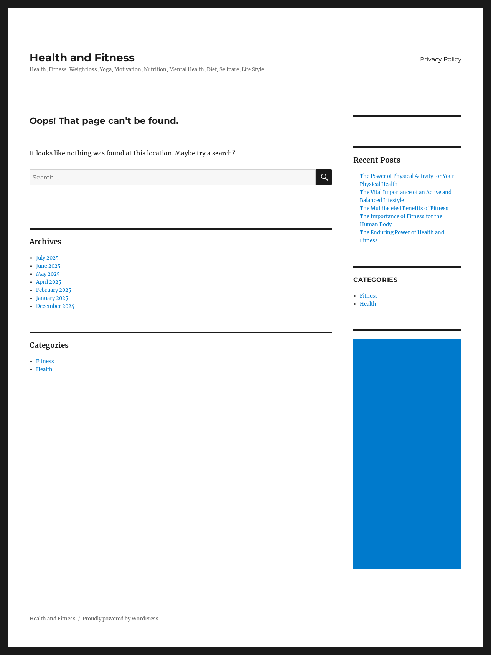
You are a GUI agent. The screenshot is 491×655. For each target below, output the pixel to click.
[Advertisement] (409, 455)
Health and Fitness (82, 57)
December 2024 (55, 306)
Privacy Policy (440, 59)
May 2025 (48, 274)
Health (44, 369)
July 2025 (47, 258)
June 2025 (48, 266)
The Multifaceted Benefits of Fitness (404, 208)
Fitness (45, 361)
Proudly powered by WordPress (120, 619)
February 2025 (53, 290)
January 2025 (52, 298)
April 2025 (48, 282)
